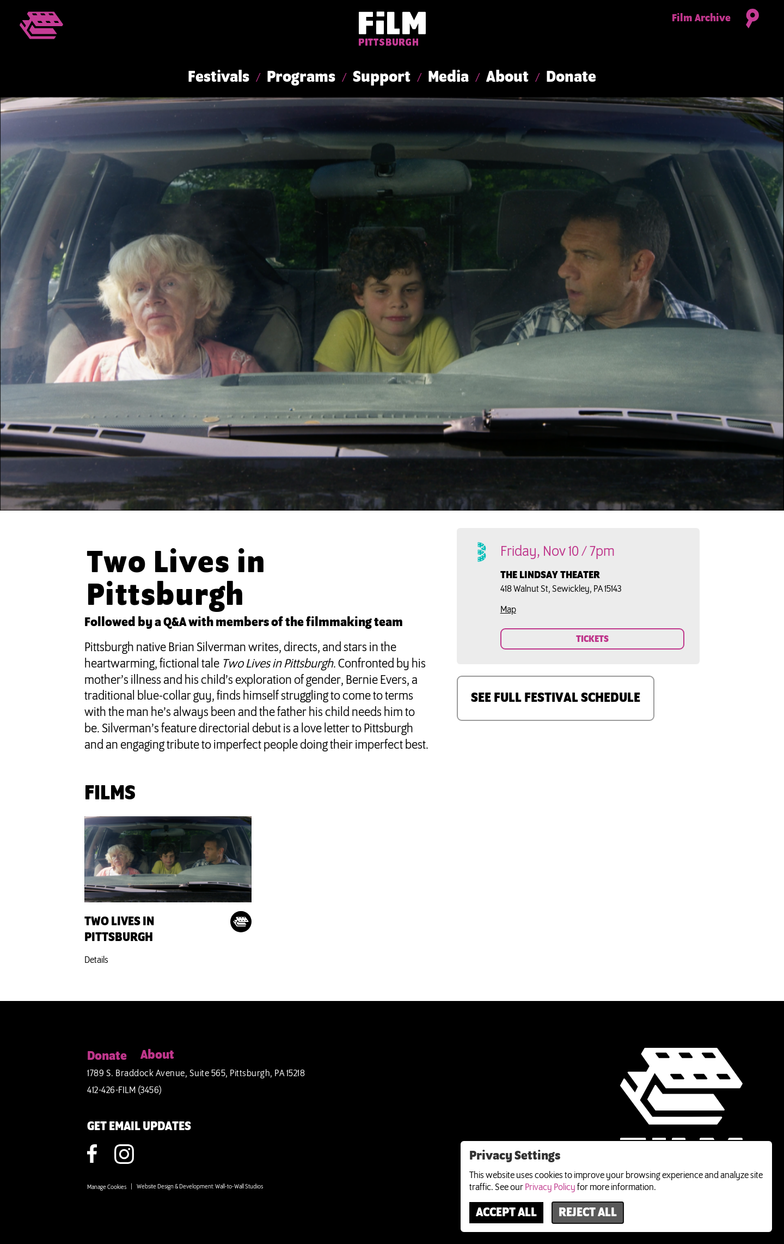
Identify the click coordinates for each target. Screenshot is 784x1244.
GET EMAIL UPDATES (139, 1126)
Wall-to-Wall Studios (239, 1187)
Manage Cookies (106, 1187)
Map (508, 610)
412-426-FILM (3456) (124, 1090)
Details (96, 960)
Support (382, 77)
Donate (571, 77)
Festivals (218, 77)
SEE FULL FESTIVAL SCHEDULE (555, 698)
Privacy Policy (550, 1187)
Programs (301, 77)
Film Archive (701, 18)
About (507, 77)
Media (448, 77)
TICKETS (592, 639)
